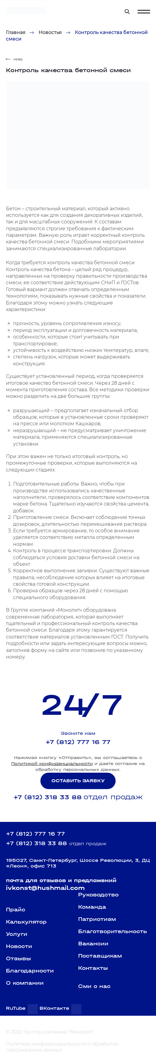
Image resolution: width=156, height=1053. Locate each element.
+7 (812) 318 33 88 (47, 797)
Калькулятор (26, 922)
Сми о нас (94, 986)
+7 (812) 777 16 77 (78, 742)
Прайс (15, 910)
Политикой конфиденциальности (52, 763)
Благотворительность (112, 931)
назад (14, 59)
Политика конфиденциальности (46, 1044)
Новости (19, 946)
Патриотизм (97, 919)
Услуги (16, 934)
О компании (25, 983)
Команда (92, 907)
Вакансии (93, 944)
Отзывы (18, 958)
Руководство (98, 895)
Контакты (93, 968)
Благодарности (30, 971)
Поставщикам (100, 956)
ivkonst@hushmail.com (45, 888)
